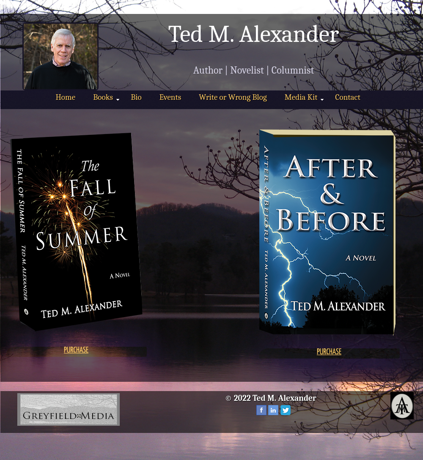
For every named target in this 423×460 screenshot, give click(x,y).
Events (170, 97)
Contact (347, 97)
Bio (136, 97)
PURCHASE (76, 350)
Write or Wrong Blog (232, 97)
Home (66, 97)
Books (106, 97)
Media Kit (304, 97)
